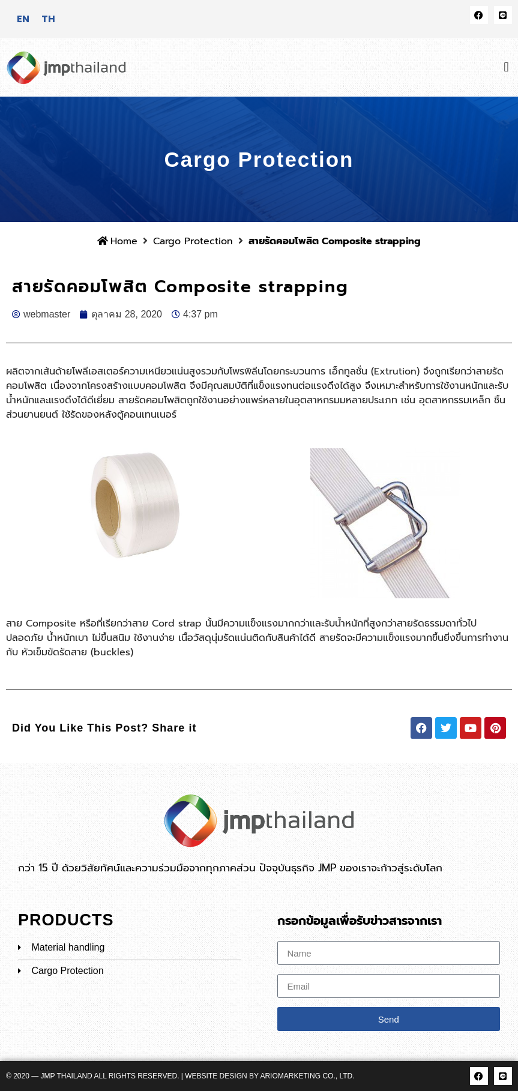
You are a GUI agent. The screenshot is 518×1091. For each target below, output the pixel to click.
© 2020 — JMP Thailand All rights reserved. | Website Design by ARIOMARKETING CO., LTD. (180, 1076)
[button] (506, 67)
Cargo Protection (193, 241)
